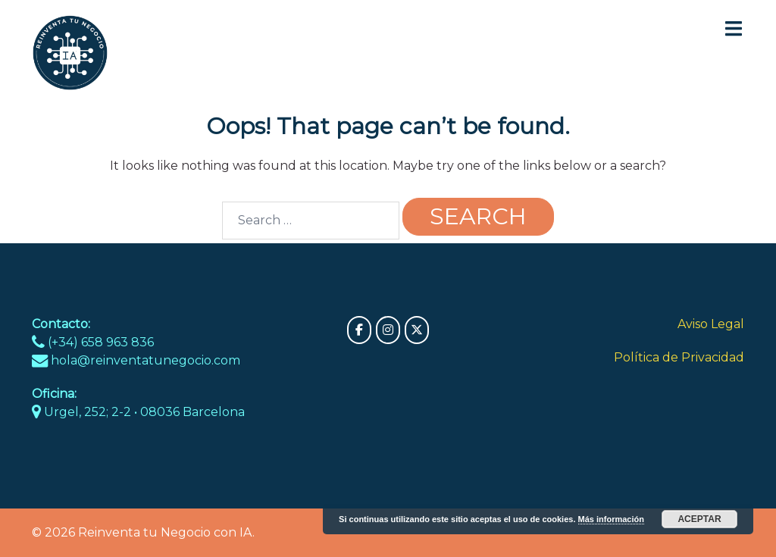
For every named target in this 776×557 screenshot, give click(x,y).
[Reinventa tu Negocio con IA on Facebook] (359, 330)
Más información (611, 519)
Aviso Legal (710, 324)
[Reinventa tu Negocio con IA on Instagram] (388, 330)
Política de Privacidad (679, 357)
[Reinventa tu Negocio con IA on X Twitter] (417, 330)
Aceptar (699, 519)
